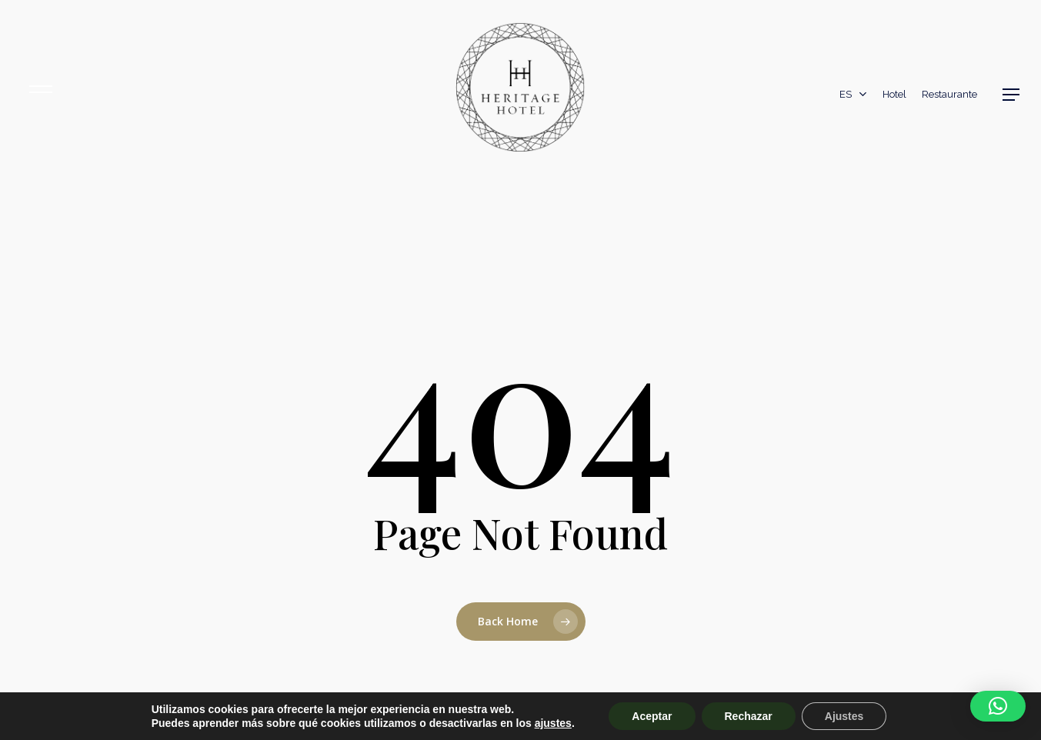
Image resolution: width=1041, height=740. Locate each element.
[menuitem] (853, 95)
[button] (1011, 94)
